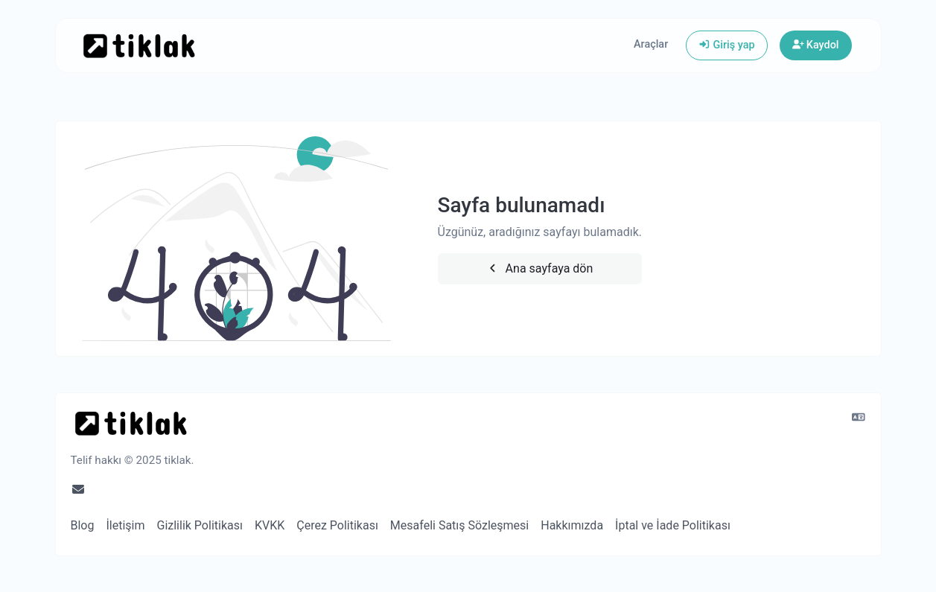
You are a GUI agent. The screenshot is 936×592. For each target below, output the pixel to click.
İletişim (125, 525)
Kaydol (815, 45)
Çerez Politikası (337, 525)
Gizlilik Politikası (200, 525)
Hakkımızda (572, 525)
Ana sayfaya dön (539, 268)
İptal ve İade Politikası (672, 525)
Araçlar (651, 44)
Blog (83, 525)
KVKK (269, 525)
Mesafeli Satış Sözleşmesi (459, 525)
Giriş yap (726, 45)
